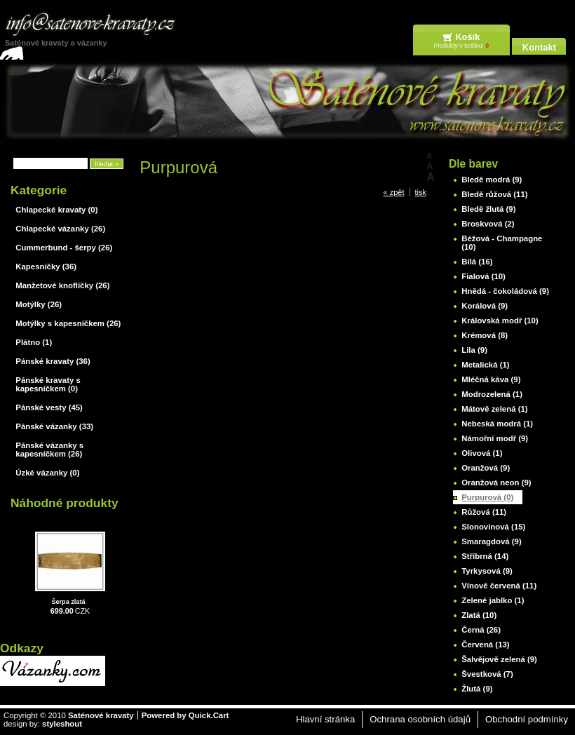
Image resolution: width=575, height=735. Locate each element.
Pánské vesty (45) (49, 407)
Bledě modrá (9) (491, 179)
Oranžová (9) (485, 468)
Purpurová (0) (487, 497)
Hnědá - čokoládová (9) (505, 291)
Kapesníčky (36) (45, 266)
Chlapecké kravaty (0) (56, 209)
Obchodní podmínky (526, 719)
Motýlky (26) (38, 304)
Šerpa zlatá (68, 601)
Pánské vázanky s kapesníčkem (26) (49, 449)
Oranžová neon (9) (496, 482)
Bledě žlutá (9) (488, 209)
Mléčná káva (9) (490, 379)
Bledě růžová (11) (494, 194)
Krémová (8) (484, 335)
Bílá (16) (476, 261)
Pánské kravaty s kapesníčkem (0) (47, 384)
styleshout (62, 724)
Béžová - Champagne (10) (501, 242)
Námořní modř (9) (494, 438)
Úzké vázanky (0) (47, 472)
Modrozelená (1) (491, 394)
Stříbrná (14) (484, 556)
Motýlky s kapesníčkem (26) (68, 323)
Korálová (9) (484, 306)
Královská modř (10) (500, 320)
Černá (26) (481, 630)
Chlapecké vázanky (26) (60, 228)
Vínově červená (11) (498, 585)
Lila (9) (474, 350)
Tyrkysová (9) (487, 571)
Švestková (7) (487, 674)
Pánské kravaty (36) (52, 361)
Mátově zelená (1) (494, 409)
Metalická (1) (485, 364)
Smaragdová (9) (491, 541)
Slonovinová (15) (493, 526)
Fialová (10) (483, 276)
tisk (421, 192)
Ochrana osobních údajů (420, 719)
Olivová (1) (481, 453)
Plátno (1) (33, 342)
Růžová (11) (483, 512)
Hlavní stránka (325, 719)
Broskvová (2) (487, 224)
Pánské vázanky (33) (54, 426)
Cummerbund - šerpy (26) (63, 247)
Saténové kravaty (101, 715)
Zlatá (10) (478, 615)
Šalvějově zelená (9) (499, 659)
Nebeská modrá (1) (497, 423)
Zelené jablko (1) (492, 600)
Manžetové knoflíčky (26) (62, 285)
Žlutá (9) (476, 689)
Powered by (185, 715)
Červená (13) (485, 644)
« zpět (394, 192)
